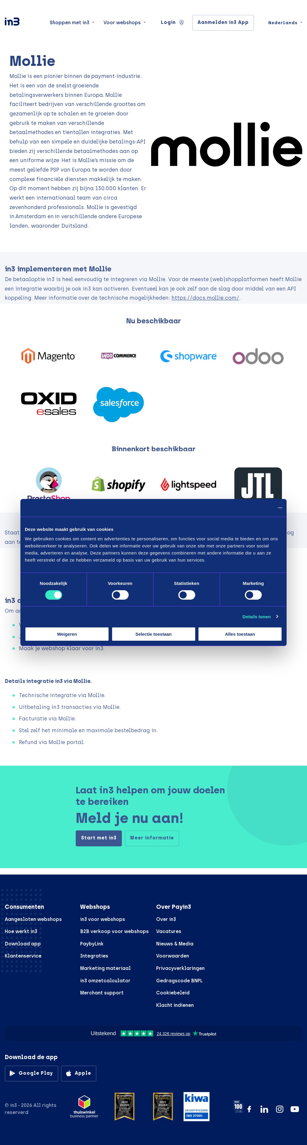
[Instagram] (279, 1109)
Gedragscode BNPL (179, 980)
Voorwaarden (172, 956)
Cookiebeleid (173, 993)
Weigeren (67, 634)
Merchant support (102, 993)
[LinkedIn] (264, 1109)
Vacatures (168, 931)
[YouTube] (294, 1109)
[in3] (22, 24)
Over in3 (166, 919)
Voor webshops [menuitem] (122, 24)
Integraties (94, 956)
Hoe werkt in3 (21, 931)
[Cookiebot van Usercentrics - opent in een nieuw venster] (256, 507)
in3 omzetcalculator (105, 980)
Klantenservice (23, 956)
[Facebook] (249, 1109)
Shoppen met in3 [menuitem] (69, 24)
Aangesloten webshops (33, 919)
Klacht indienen (175, 1005)
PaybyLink (92, 944)
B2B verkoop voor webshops (114, 931)
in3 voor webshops (102, 919)
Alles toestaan (240, 634)
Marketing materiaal (105, 968)
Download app (23, 944)
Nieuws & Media (174, 944)
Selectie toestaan (153, 634)
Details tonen (257, 616)
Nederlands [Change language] (283, 24)
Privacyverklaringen (180, 968)
